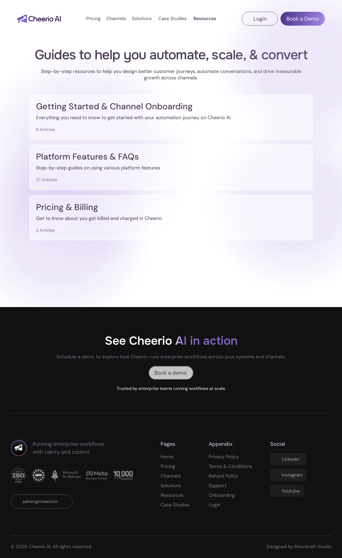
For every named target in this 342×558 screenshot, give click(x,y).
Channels (171, 476)
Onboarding (222, 495)
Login (214, 505)
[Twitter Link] (288, 459)
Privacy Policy (224, 457)
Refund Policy (223, 476)
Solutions (171, 485)
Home (167, 457)
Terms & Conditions (230, 466)
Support (218, 485)
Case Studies (175, 505)
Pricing (168, 466)
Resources (172, 495)
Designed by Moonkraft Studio (299, 546)
